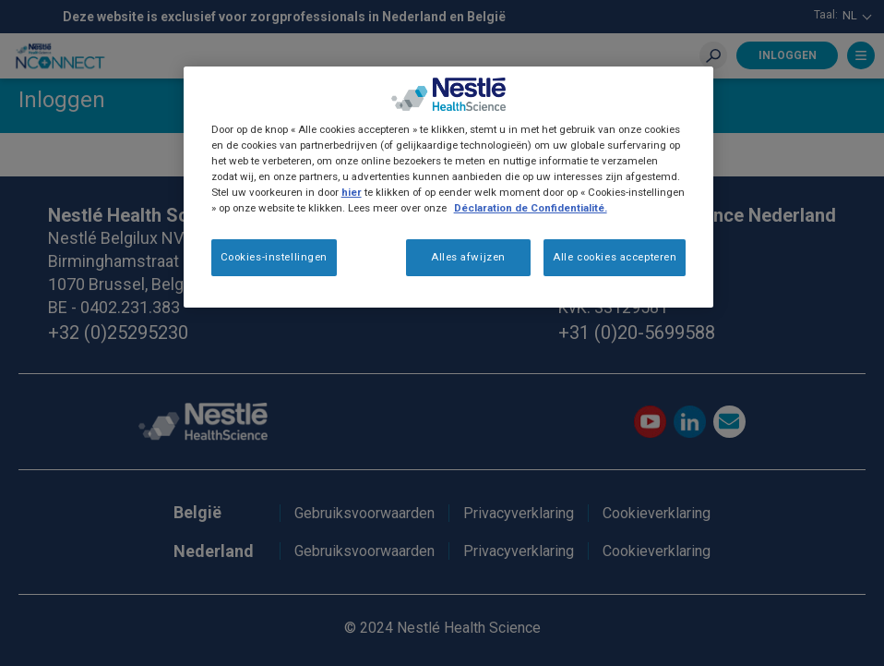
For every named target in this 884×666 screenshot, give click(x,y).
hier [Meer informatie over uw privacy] (351, 192)
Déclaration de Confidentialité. (530, 207)
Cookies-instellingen (274, 256)
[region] (449, 187)
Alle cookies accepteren (614, 256)
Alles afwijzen (468, 256)
